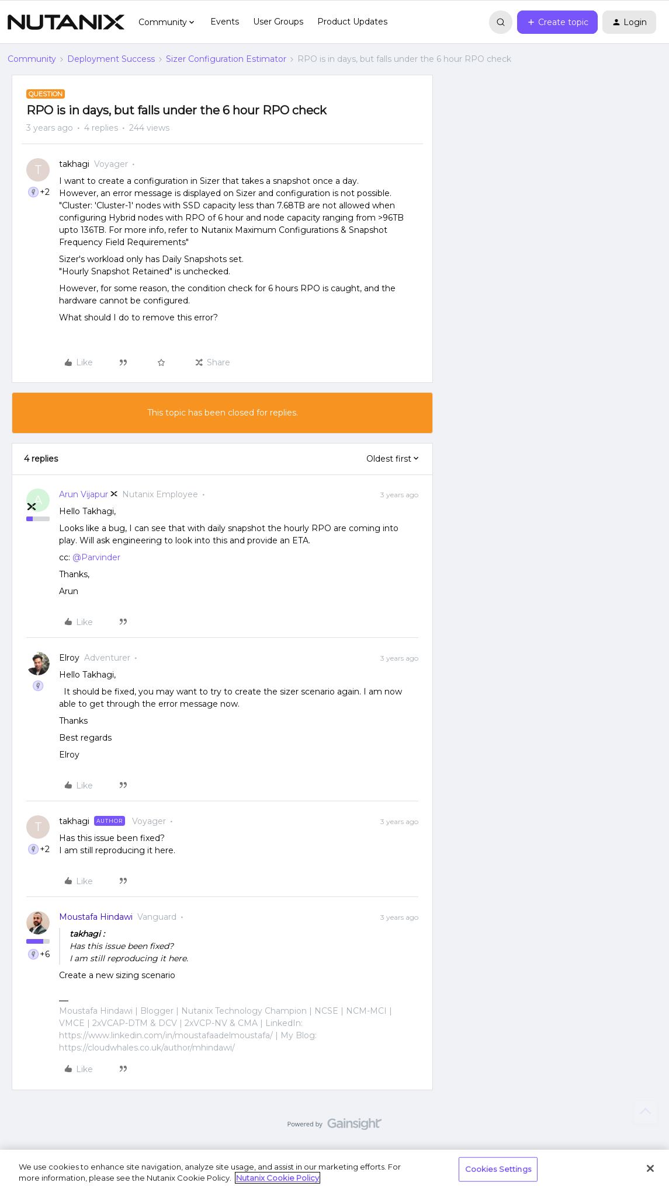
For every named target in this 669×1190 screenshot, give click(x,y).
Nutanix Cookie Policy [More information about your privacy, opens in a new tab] (277, 1177)
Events (224, 21)
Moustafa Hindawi (96, 917)
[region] (334, 1170)
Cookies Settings (498, 1169)
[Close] (650, 1168)
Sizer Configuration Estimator (226, 59)
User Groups (278, 21)
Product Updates (352, 21)
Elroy (69, 657)
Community (32, 59)
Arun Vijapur (83, 494)
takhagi (74, 164)
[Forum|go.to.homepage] (66, 22)
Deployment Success (111, 59)
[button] (557, 22)
